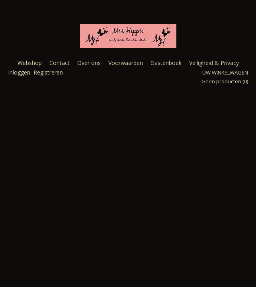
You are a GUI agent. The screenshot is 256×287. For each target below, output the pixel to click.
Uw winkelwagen (225, 72)
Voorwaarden (125, 63)
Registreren (48, 72)
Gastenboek (166, 63)
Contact (59, 63)
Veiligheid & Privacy (214, 63)
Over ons (89, 63)
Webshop (30, 63)
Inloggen (19, 72)
